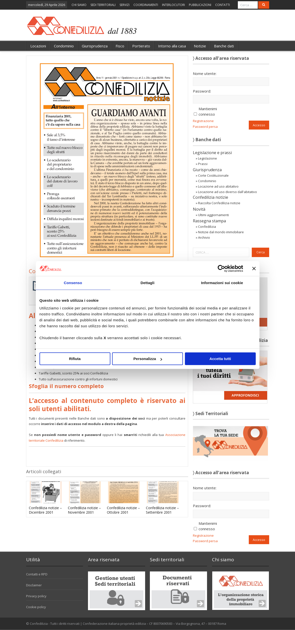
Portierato (141, 45)
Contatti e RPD (36, 574)
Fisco (120, 45)
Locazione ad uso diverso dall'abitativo (227, 192)
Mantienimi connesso (208, 111)
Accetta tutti (220, 359)
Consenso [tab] (73, 283)
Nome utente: (204, 73)
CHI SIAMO (79, 5)
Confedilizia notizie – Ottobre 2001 (123, 510)
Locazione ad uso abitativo (218, 186)
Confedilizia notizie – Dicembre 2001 (45, 510)
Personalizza (147, 359)
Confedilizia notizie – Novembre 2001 (84, 510)
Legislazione (207, 158)
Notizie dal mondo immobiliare (221, 232)
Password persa (205, 126)
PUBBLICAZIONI (200, 5)
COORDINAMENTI (145, 5)
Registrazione (203, 121)
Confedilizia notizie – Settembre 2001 (162, 510)
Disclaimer (34, 585)
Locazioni (38, 45)
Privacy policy (36, 596)
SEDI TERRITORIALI (103, 5)
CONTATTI (222, 5)
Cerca (260, 252)
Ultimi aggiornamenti (213, 215)
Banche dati (224, 45)
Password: (202, 91)
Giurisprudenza (95, 45)
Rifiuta (75, 359)
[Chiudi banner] (254, 268)
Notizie (200, 45)
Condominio (64, 45)
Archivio (204, 237)
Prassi (203, 164)
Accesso (259, 125)
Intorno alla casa (172, 45)
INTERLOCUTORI (173, 5)
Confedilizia (207, 226)
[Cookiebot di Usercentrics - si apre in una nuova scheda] (221, 268)
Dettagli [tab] (148, 283)
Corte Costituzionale (213, 175)
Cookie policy (36, 607)
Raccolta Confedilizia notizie (219, 203)
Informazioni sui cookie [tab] (222, 283)
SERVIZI (124, 5)
